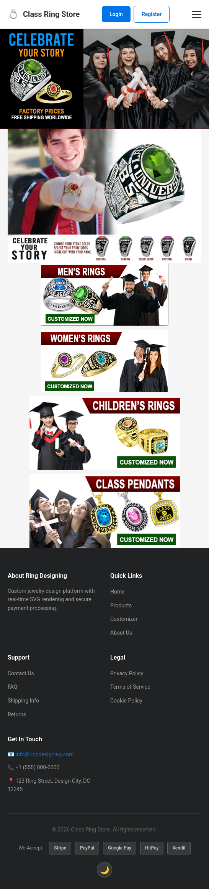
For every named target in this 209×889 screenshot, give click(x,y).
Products (121, 605)
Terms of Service (130, 687)
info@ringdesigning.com (44, 754)
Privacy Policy (126, 673)
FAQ (12, 687)
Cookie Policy (126, 701)
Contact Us (21, 673)
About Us (121, 633)
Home (117, 592)
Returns (17, 714)
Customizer (123, 619)
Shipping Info (23, 701)
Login (116, 14)
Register (152, 14)
